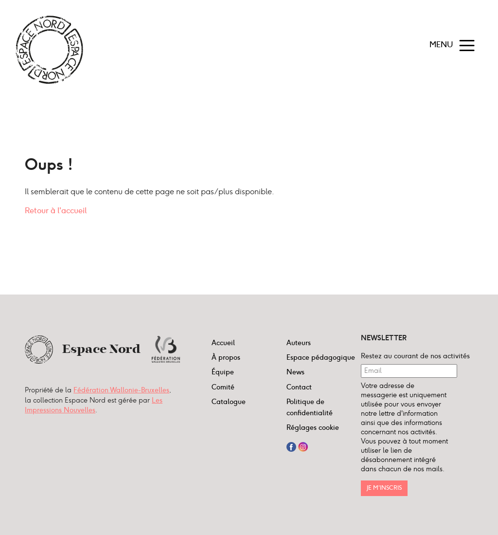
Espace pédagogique (320, 357)
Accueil (223, 343)
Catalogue (229, 402)
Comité (223, 387)
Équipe (223, 372)
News (295, 372)
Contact (299, 387)
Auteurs (298, 343)
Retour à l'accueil (56, 210)
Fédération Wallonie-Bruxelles (121, 390)
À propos (226, 357)
